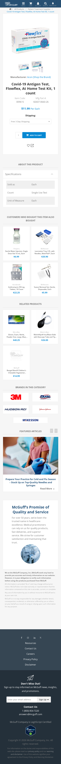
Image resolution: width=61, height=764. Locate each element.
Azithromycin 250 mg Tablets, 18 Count (16, 288)
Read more (46, 488)
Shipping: (30, 115)
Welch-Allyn (44, 332)
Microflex (16, 332)
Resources (30, 643)
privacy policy (34, 751)
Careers (30, 653)
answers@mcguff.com (30, 714)
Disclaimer (30, 664)
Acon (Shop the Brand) (39, 77)
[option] (23, 67)
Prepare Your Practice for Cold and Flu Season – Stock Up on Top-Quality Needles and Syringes (31, 482)
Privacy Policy (30, 659)
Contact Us (30, 648)
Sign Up (44, 699)
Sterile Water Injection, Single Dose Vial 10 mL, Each (16, 252)
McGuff (16, 368)
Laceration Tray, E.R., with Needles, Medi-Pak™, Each (45, 252)
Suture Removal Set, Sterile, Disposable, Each (44, 288)
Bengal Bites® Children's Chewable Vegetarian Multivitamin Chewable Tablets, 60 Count (16, 371)
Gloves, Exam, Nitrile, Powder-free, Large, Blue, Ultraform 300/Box (16, 336)
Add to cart (34, 135)
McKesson (45, 248)
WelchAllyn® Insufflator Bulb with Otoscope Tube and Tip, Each (45, 336)
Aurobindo (16, 284)
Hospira (16, 248)
